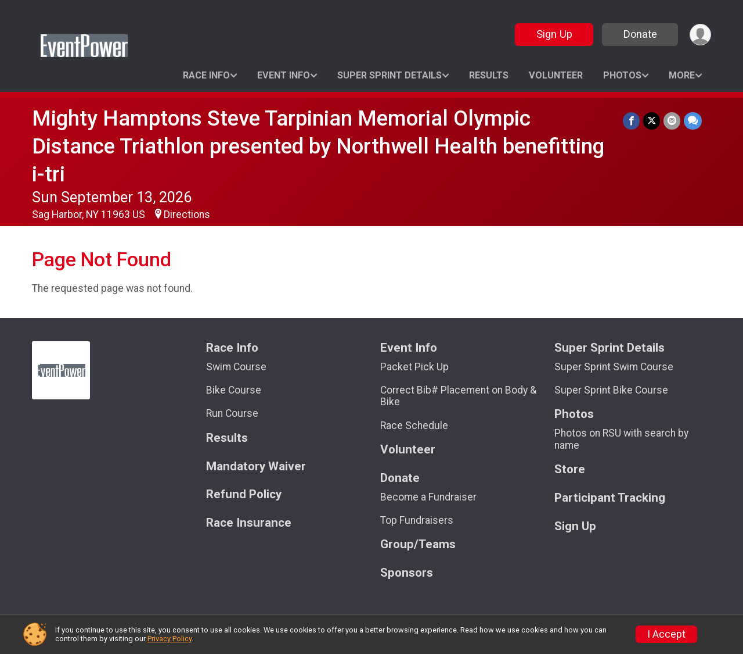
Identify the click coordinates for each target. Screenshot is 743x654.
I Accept (666, 634)
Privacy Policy (169, 638)
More (682, 75)
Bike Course (233, 390)
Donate (640, 34)
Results (488, 75)
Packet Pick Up (414, 367)
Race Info (206, 75)
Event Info (283, 75)
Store (569, 469)
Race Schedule (414, 425)
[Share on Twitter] (651, 120)
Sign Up (554, 34)
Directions (187, 214)
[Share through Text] (693, 120)
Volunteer (556, 75)
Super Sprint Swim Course (613, 367)
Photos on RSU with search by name (621, 439)
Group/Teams (418, 544)
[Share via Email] (671, 120)
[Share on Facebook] (631, 120)
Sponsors (406, 573)
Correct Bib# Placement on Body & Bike (458, 396)
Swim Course (236, 367)
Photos (622, 75)
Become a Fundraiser (428, 497)
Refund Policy (244, 494)
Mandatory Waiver (256, 466)
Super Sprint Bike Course (611, 390)
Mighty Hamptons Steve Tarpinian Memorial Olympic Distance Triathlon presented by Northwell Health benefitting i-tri (318, 146)
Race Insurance (248, 523)
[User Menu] (700, 34)
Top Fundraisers (416, 520)
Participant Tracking (609, 498)
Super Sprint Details (389, 75)
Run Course (232, 413)
